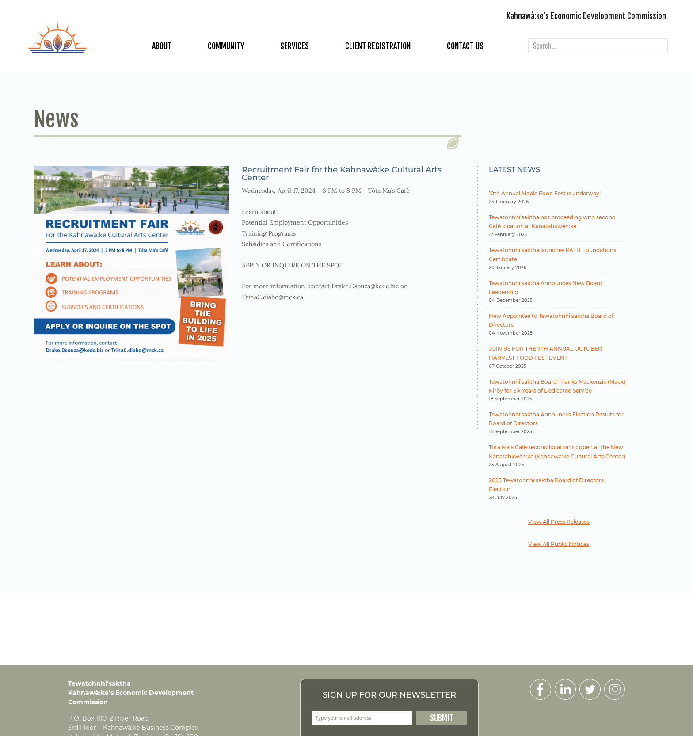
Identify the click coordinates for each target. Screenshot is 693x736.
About (161, 46)
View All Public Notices (558, 544)
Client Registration (378, 46)
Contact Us (465, 46)
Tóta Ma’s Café (389, 190)
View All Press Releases (559, 522)
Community (226, 46)
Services (294, 46)
